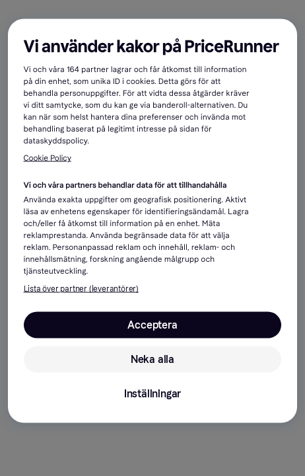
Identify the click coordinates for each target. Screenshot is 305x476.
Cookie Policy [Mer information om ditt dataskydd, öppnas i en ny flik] (47, 158)
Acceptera (152, 325)
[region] (153, 221)
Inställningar (152, 393)
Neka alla (152, 359)
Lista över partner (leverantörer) (81, 289)
